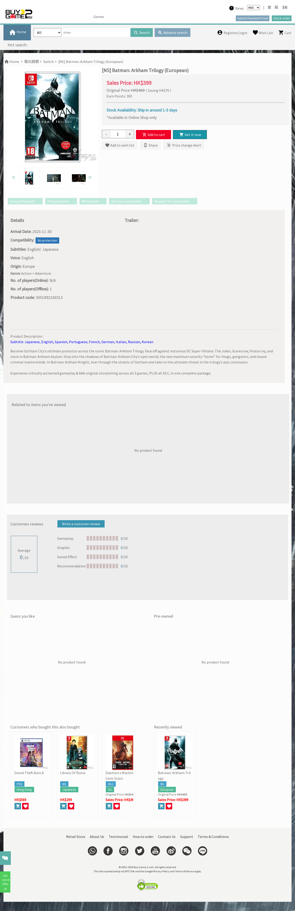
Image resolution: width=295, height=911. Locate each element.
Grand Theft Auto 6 (29, 772)
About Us (97, 836)
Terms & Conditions (213, 836)
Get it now (190, 134)
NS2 (110, 784)
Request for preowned (174, 201)
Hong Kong (24, 789)
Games (98, 16)
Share (150, 145)
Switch (48, 61)
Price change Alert (183, 145)
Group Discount (25, 201)
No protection (47, 240)
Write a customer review (81, 524)
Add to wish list (119, 145)
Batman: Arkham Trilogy (174, 775)
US (110, 789)
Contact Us (167, 836)
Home (11, 61)
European (167, 789)
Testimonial (118, 836)
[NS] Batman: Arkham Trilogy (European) (90, 61)
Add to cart (153, 134)
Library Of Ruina (72, 772)
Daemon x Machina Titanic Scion (122, 775)
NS (64, 784)
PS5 (19, 784)
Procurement (60, 201)
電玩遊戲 (31, 61)
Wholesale (93, 201)
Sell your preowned (129, 201)
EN (285, 7)
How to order (143, 836)
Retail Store (75, 836)
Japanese (69, 789)
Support (186, 836)
